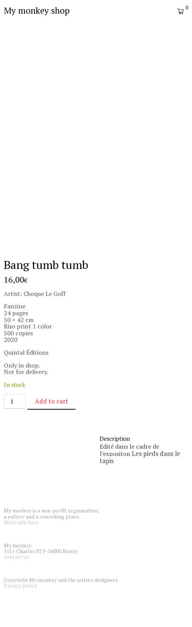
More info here (21, 522)
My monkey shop (37, 10)
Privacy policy (20, 585)
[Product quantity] (15, 401)
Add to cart (51, 401)
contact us (16, 556)
